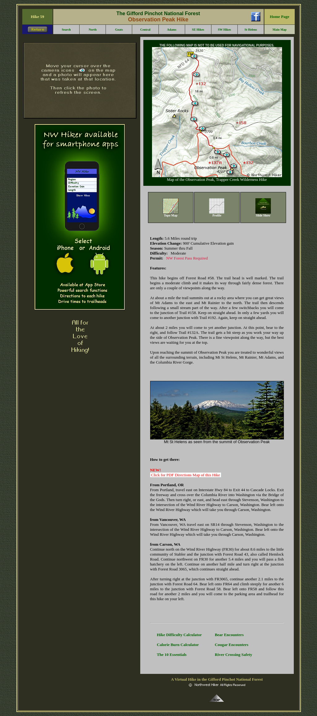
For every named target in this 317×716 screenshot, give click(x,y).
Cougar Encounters (231, 644)
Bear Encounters (229, 634)
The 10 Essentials (172, 654)
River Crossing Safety (233, 654)
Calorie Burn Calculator (178, 644)
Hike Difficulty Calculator (179, 634)
